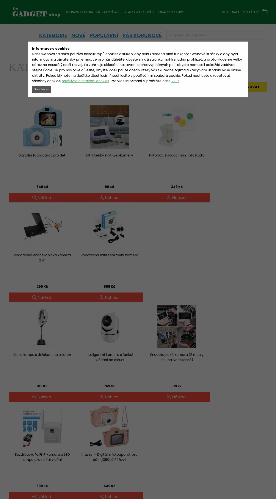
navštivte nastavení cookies (85, 80)
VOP (175, 80)
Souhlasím (41, 89)
